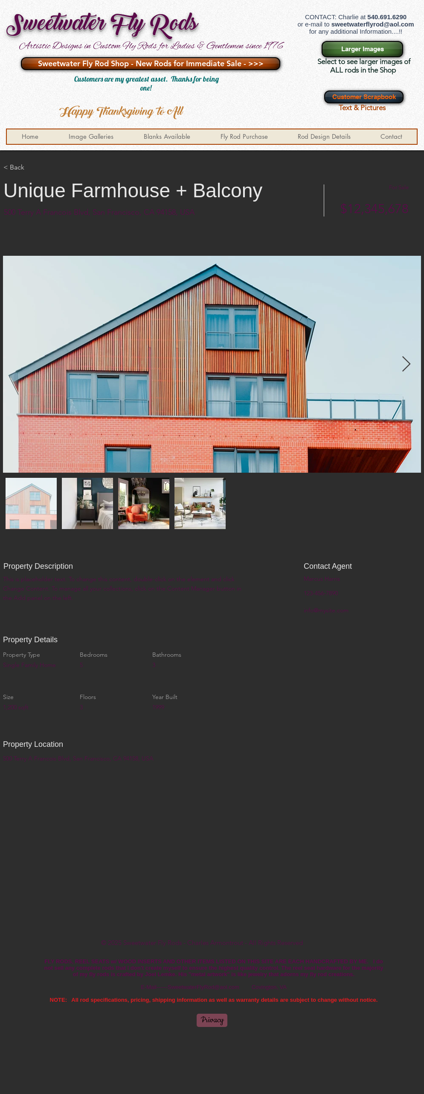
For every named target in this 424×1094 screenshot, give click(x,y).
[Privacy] (212, 1020)
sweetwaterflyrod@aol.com (372, 24)
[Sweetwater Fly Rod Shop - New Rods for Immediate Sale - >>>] (150, 63)
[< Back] (33, 167)
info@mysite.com (326, 610)
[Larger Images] (362, 49)
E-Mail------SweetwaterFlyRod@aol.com (190, 987)
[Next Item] (406, 364)
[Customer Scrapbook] (364, 97)
